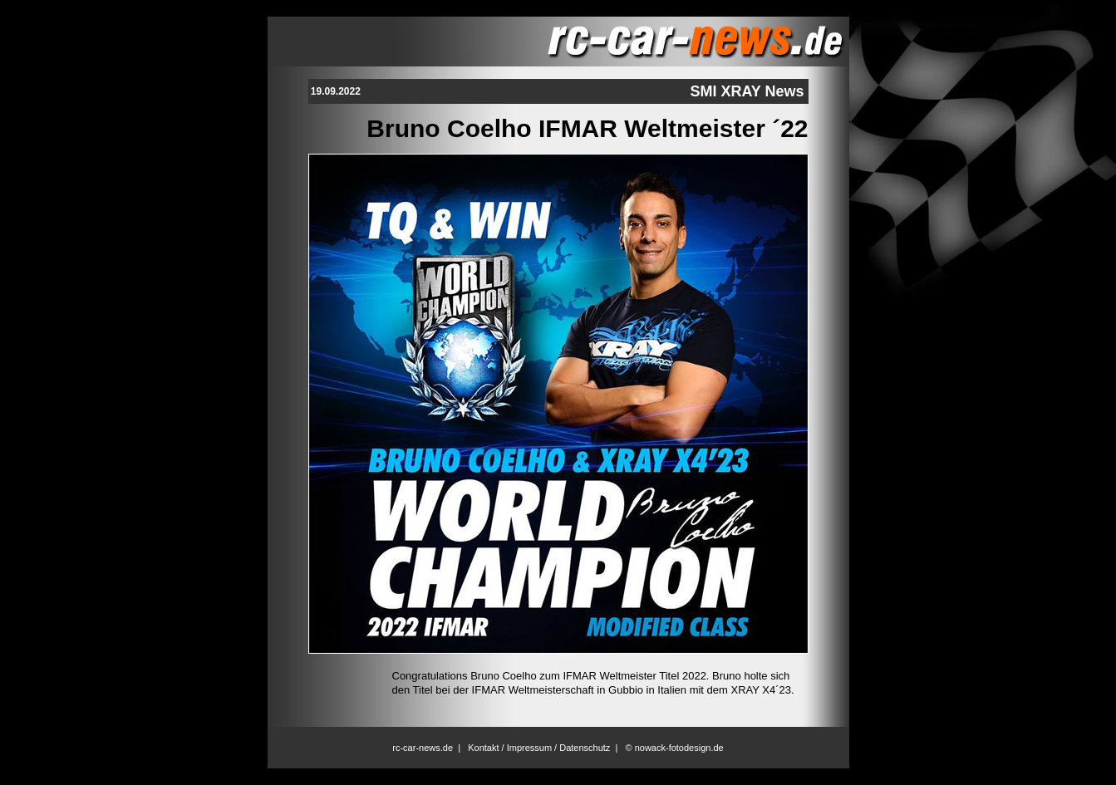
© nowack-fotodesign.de (675, 748)
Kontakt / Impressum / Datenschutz (539, 748)
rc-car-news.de (422, 748)
